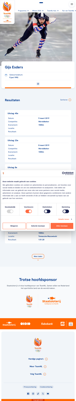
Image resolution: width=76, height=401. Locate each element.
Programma (23, 10)
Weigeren (14, 226)
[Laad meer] (38, 257)
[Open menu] (72, 4)
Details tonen (63, 219)
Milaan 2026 (37, 10)
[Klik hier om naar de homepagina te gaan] (7, 9)
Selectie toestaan (38, 226)
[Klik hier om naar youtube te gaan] (48, 393)
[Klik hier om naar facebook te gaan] (28, 393)
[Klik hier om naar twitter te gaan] (43, 393)
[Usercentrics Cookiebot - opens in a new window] (63, 173)
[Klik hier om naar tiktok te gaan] (38, 393)
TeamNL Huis (53, 10)
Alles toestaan (62, 226)
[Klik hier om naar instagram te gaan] (33, 393)
